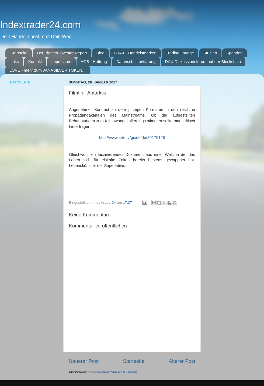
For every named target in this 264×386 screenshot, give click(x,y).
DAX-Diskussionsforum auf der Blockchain (203, 61)
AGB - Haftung (94, 61)
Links (14, 61)
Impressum (61, 61)
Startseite (19, 53)
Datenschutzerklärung (136, 61)
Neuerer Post (84, 361)
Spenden (234, 53)
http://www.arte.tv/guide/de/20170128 (132, 137)
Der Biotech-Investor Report (62, 53)
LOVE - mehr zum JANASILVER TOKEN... (47, 70)
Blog (100, 53)
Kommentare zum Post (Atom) (112, 372)
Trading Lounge (180, 53)
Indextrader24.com (40, 24)
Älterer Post (182, 361)
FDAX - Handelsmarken (135, 53)
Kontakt (35, 61)
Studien (210, 53)
